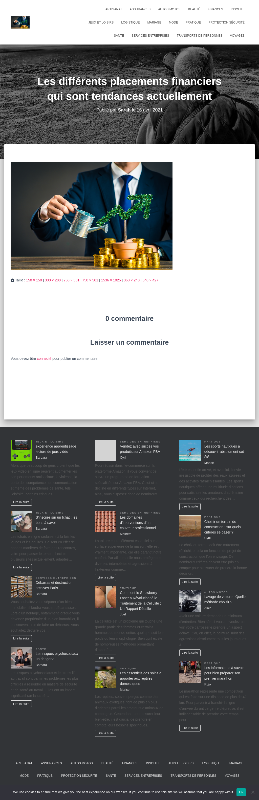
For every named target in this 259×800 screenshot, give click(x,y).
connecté (44, 359)
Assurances (140, 9)
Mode (173, 22)
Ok (241, 792)
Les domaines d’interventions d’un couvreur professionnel (138, 522)
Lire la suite (21, 502)
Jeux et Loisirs (101, 22)
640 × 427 (150, 280)
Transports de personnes (199, 35)
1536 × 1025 (111, 280)
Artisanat (113, 9)
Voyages (237, 35)
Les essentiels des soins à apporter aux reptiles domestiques (140, 678)
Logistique (130, 22)
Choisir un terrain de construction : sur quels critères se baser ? (222, 527)
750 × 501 (71, 280)
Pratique (193, 22)
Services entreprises (150, 35)
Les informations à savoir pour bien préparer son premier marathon (224, 673)
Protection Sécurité (226, 22)
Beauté (194, 9)
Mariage (154, 22)
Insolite (238, 9)
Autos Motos (169, 9)
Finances (215, 9)
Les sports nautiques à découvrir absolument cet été (224, 451)
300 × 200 (53, 280)
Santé (119, 35)
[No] (252, 792)
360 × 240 (132, 280)
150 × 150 (34, 280)
